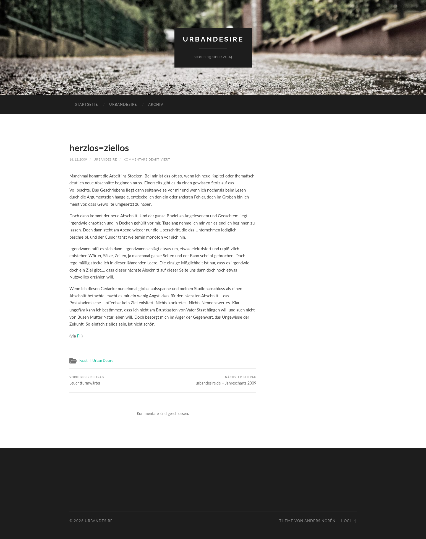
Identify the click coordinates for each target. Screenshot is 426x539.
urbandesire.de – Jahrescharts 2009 (228, 379)
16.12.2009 (78, 159)
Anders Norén (320, 520)
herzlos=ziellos (101, 147)
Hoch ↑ (349, 520)
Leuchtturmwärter (85, 379)
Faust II (84, 359)
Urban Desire (100, 359)
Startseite (86, 104)
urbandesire (213, 39)
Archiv (155, 104)
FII (79, 335)
